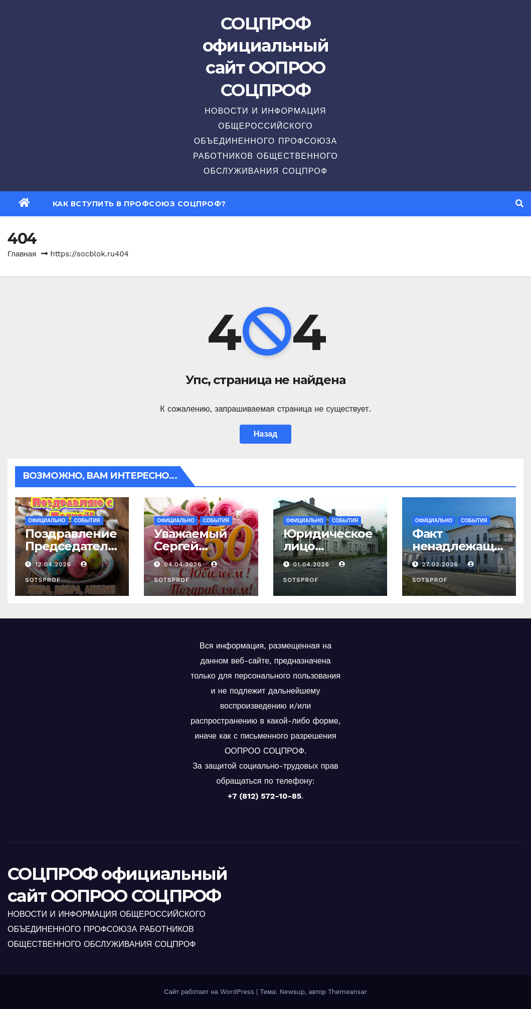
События (87, 520)
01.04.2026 (312, 564)
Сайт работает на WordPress (210, 991)
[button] (519, 203)
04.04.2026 (184, 564)
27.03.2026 (441, 564)
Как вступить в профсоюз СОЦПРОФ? (139, 203)
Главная (22, 253)
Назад (265, 434)
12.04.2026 (54, 564)
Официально (47, 520)
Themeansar (347, 991)
